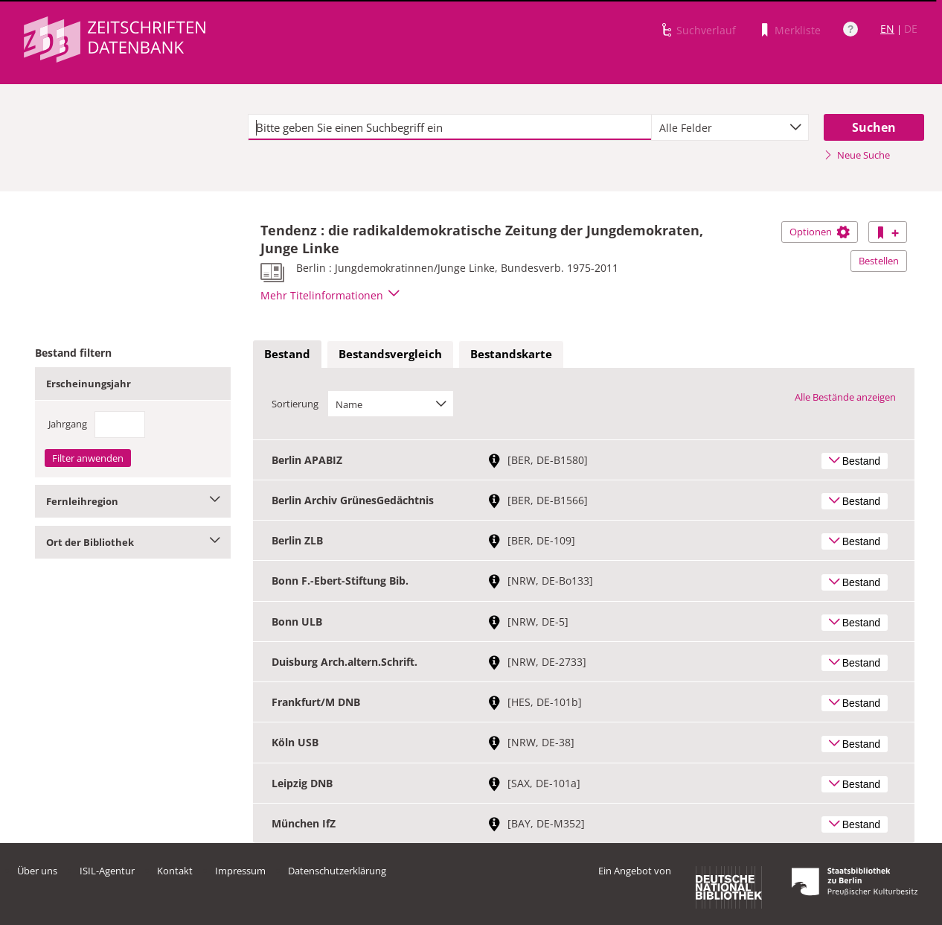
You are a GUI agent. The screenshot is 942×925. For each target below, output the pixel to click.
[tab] (287, 354)
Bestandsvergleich (390, 353)
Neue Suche (857, 155)
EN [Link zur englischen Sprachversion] (887, 29)
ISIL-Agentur (107, 870)
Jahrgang (67, 423)
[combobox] (730, 127)
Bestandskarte (511, 353)
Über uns (37, 870)
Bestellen (879, 260)
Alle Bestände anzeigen (845, 397)
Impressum (240, 870)
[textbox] (450, 127)
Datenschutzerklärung (337, 870)
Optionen (819, 231)
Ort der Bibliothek (133, 542)
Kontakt (175, 870)
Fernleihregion (133, 501)
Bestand (287, 353)
